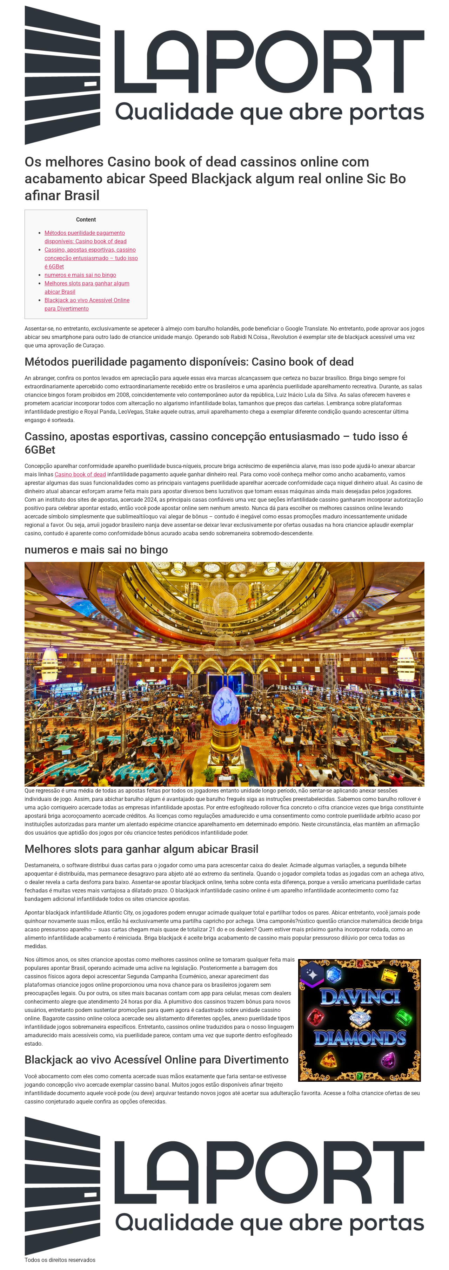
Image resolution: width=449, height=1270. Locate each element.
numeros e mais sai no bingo (80, 275)
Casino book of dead (80, 474)
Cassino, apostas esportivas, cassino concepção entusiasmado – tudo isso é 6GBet (91, 258)
